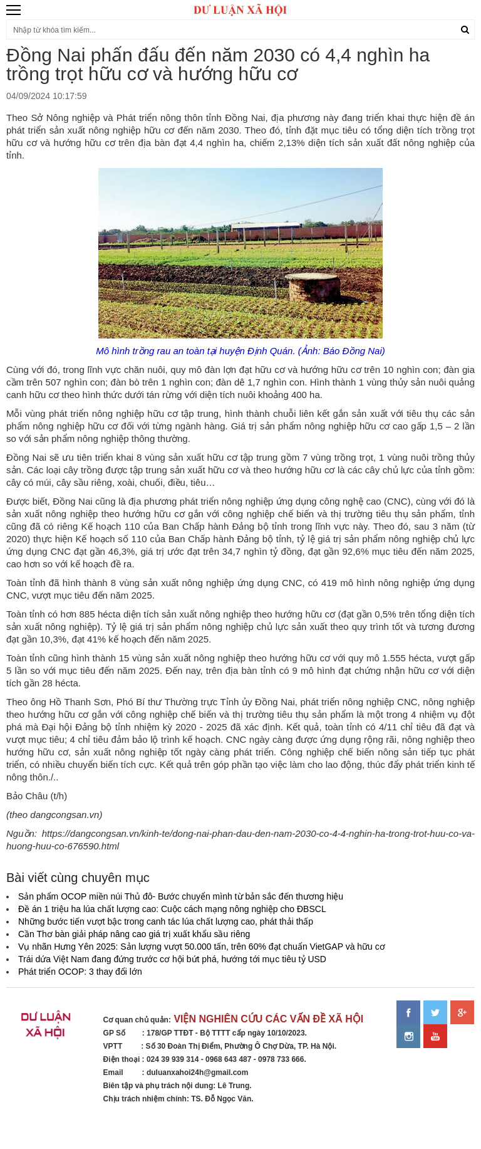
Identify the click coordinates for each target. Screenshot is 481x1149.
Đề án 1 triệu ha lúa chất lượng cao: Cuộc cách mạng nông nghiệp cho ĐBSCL (172, 909)
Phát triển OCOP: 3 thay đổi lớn (80, 972)
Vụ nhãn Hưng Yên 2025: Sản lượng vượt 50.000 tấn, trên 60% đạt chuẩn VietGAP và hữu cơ (201, 947)
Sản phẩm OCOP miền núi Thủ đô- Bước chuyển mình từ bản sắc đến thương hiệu (180, 896)
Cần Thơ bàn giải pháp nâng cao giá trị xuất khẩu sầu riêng (134, 934)
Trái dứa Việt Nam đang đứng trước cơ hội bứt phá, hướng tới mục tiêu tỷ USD (172, 959)
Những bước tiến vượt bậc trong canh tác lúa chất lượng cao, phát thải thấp (165, 921)
